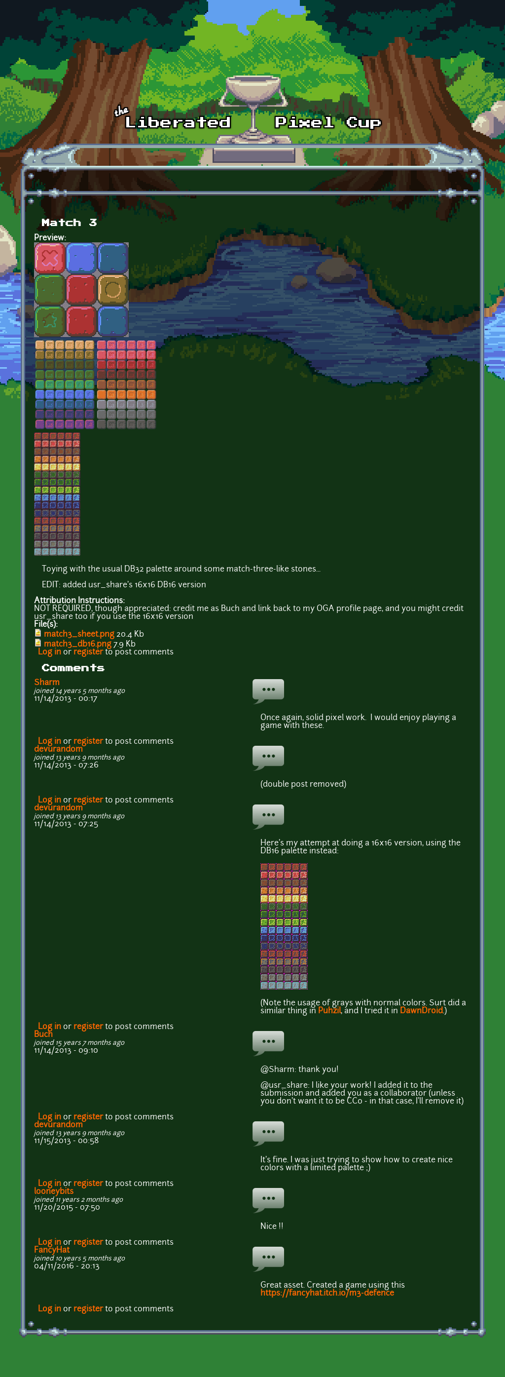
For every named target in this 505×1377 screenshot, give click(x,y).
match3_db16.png (77, 645)
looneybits (53, 1192)
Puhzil (329, 1011)
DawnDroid (421, 1011)
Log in (49, 652)
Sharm (47, 683)
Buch (43, 1035)
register (88, 652)
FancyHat (52, 1251)
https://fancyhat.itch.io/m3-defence (327, 1294)
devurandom (58, 750)
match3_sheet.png (79, 635)
